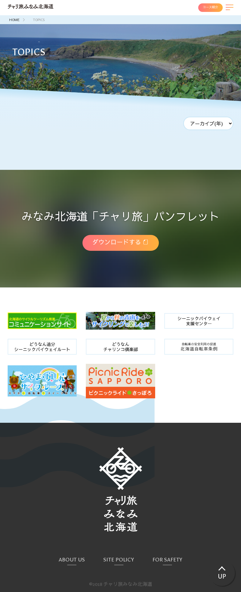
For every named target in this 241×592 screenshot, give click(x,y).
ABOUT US (72, 560)
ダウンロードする (116, 242)
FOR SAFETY (167, 560)
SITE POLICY (118, 560)
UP (222, 577)
